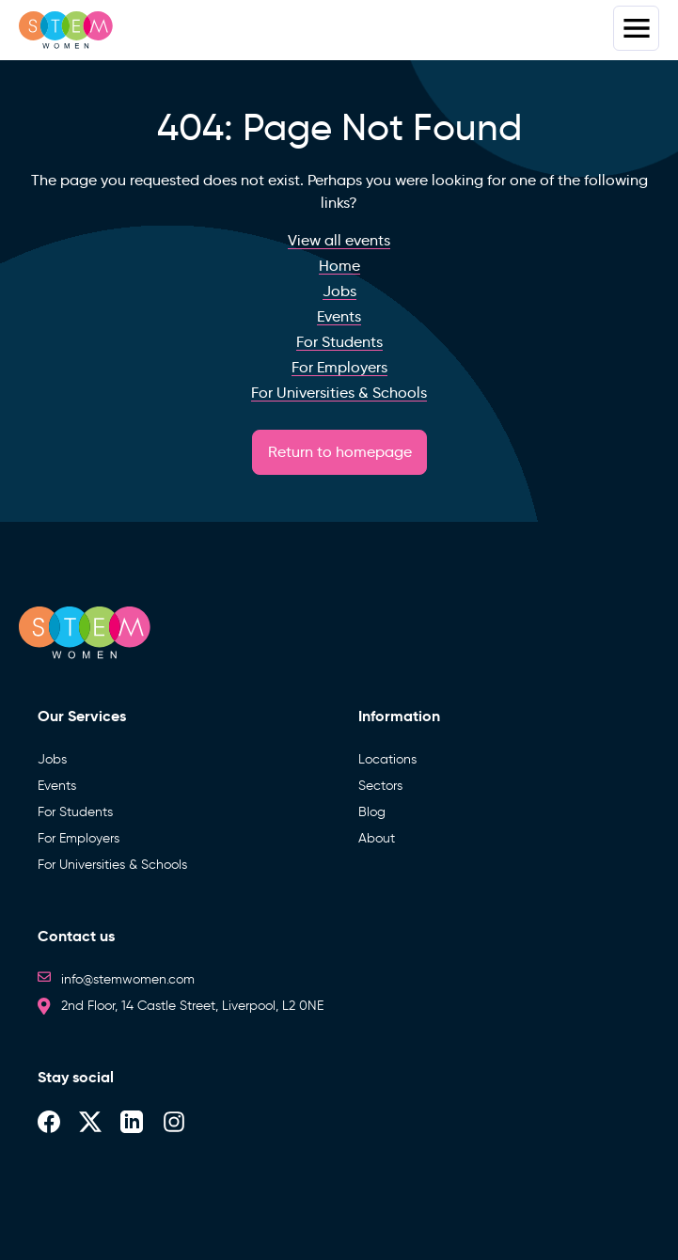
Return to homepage (340, 452)
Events (57, 786)
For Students (75, 812)
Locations (387, 759)
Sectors (380, 786)
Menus (636, 28)
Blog (372, 812)
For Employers (78, 838)
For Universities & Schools (112, 865)
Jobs (52, 759)
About (376, 838)
